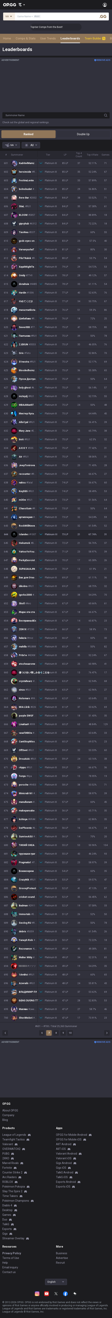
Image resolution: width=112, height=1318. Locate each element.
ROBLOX (7, 1181)
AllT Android (63, 1144)
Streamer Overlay (13, 1238)
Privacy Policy (11, 1253)
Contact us (9, 1272)
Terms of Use (10, 1258)
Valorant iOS (64, 1158)
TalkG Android (64, 1172)
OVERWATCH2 (11, 1148)
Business (61, 1253)
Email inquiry (10, 1267)
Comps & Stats (26, 38)
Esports (7, 1228)
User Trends (48, 38)
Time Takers (10, 1196)
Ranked (28, 134)
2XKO (5, 1158)
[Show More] (22, 5)
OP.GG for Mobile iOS (69, 1139)
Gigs (5, 1233)
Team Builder (95, 38)
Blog (5, 1119)
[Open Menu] (105, 5)
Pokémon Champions (15, 1200)
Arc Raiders (9, 1177)
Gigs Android (64, 1163)
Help (5, 1262)
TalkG (5, 1224)
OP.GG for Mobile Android (71, 1134)
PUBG (5, 1153)
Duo (4, 1219)
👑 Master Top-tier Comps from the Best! (59, 27)
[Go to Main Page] (9, 4)
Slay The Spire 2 (12, 1191)
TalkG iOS (62, 1177)
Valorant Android (66, 1153)
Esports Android (66, 1181)
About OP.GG (10, 1110)
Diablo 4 (7, 1205)
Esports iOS (63, 1186)
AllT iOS (61, 1148)
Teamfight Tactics (13, 1139)
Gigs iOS (61, 1167)
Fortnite (7, 1167)
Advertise (62, 1258)
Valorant (7, 1144)
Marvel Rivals (10, 1163)
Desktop (7, 1210)
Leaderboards (70, 38)
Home (7, 38)
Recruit (60, 1262)
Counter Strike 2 (12, 1172)
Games (6, 1214)
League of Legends (14, 1134)
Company (8, 1115)
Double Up (83, 134)
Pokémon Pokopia (13, 1186)
